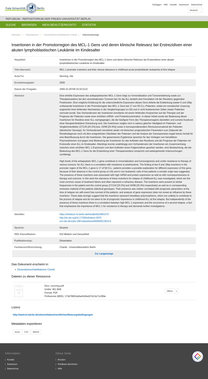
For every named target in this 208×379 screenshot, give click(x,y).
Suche (11, 24)
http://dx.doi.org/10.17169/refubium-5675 (80, 217)
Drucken (61, 360)
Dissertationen (32, 35)
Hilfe (166, 4)
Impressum (184, 4)
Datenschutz (196, 4)
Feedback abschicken (67, 364)
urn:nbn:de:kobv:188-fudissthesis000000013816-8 (85, 221)
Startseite (16, 35)
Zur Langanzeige (104, 253)
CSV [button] (26, 332)
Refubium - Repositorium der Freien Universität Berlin (48, 18)
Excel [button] (17, 332)
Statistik (89, 24)
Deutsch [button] (195, 10)
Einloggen (156, 4)
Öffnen (170, 291)
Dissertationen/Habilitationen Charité (60, 35)
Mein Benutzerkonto (59, 24)
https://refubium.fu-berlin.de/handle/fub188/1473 (84, 214)
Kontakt (173, 4)
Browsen (29, 24)
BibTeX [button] (36, 332)
